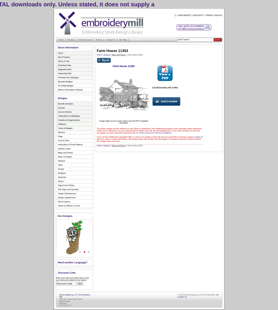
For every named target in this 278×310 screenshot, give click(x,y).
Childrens (62, 124)
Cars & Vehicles (65, 112)
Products (71, 40)
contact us (198, 137)
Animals (61, 108)
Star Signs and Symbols (68, 189)
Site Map (123, 40)
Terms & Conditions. (163, 133)
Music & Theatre (65, 157)
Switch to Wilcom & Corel (69, 206)
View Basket (184, 15)
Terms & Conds (85, 40)
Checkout (198, 15)
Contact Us (110, 40)
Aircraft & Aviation (65, 104)
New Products (64, 57)
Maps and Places (65, 153)
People (61, 169)
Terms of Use (64, 61)
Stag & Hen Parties (66, 185)
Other (60, 165)
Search (99, 40)
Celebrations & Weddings (69, 116)
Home (61, 40)
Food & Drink (63, 140)
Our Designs (65, 216)
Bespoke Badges (65, 82)
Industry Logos (64, 149)
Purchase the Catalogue (68, 77)
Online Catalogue (103, 55)
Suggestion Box (65, 69)
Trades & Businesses (67, 193)
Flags (60, 136)
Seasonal (62, 177)
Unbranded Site (64, 73)
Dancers (61, 132)
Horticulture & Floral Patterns (70, 144)
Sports (61, 181)
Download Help (64, 65)
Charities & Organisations (69, 120)
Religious (62, 173)
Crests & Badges (65, 128)
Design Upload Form (67, 197)
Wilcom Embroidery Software (70, 90)
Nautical (61, 161)
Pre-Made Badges (66, 86)
